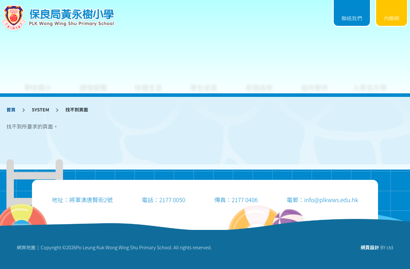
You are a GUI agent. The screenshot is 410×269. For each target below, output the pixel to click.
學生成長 (203, 82)
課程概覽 (93, 82)
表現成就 (259, 82)
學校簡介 (37, 82)
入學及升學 (370, 82)
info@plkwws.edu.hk (331, 199)
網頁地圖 (26, 247)
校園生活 (148, 82)
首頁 (11, 109)
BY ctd (377, 247)
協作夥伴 (314, 82)
